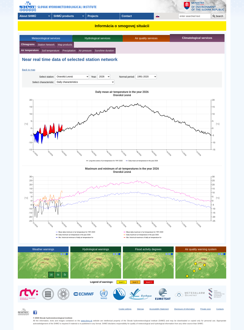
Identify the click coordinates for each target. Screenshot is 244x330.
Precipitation (69, 50)
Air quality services (146, 38)
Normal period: (127, 76)
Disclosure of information (184, 309)
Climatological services (197, 37)
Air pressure (85, 50)
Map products (65, 44)
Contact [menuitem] (127, 16)
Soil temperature (50, 50)
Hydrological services (97, 38)
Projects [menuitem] (93, 16)
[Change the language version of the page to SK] (157, 16)
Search (219, 16)
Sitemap (140, 309)
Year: (94, 76)
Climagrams (28, 44)
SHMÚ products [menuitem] (64, 16)
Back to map (28, 69)
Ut (51, 274)
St (58, 274)
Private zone (205, 309)
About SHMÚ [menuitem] (27, 16)
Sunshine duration (104, 50)
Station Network (46, 44)
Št (65, 274)
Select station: (46, 76)
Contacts (220, 309)
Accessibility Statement (159, 309)
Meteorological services (46, 38)
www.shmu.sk (86, 321)
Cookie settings (125, 309)
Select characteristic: (43, 82)
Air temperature (30, 50)
